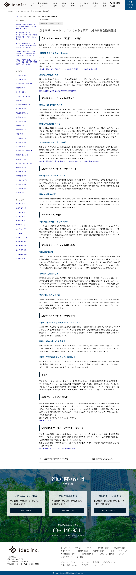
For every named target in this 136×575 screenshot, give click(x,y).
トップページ (65, 548)
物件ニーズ (95, 4)
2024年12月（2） (21, 229)
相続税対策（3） (21, 130)
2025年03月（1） (21, 216)
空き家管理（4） (21, 138)
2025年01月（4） (21, 225)
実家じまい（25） (21, 159)
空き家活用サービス (43, 4)
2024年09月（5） (21, 242)
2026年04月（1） (21, 204)
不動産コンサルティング (118, 551)
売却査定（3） (20, 193)
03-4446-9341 (68, 530)
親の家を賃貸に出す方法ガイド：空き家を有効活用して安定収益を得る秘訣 (68, 69)
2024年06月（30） (22, 254)
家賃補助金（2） (21, 117)
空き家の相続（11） (22, 180)
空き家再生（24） (21, 172)
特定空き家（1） (21, 88)
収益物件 (73, 4)
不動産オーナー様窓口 (106, 554)
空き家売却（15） (21, 121)
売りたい (55, 4)
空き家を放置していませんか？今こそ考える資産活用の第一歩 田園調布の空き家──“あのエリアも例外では (26, 36)
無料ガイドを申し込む (47, 420)
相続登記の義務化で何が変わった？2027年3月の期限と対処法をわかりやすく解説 (26, 26)
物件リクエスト (66, 551)
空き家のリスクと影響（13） (25, 151)
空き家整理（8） (21, 109)
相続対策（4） (20, 125)
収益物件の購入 (98, 551)
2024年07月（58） (22, 250)
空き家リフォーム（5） (23, 96)
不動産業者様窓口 (86, 554)
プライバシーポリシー (69, 562)
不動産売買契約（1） (22, 113)
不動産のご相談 (84, 4)
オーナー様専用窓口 (109, 510)
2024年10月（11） (21, 237)
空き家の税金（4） (22, 92)
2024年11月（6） (21, 233)
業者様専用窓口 (68, 510)
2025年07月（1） (21, 212)
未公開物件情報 (119, 548)
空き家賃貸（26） (21, 79)
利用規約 (85, 565)
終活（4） (19, 100)
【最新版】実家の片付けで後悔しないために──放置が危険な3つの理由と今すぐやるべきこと (26, 53)
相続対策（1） (20, 134)
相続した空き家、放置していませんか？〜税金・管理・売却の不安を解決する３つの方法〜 (26, 62)
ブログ (121, 554)
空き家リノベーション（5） (24, 163)
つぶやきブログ (66, 557)
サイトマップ (98, 565)
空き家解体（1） (21, 147)
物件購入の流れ (103, 548)
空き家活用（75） (21, 75)
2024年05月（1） (21, 258)
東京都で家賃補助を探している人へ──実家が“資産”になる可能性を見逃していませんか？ (26, 45)
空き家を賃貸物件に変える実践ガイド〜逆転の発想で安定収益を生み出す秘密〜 (70, 161)
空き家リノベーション (55, 23)
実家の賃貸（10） (21, 176)
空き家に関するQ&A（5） (24, 84)
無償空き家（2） (21, 167)
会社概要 (104, 4)
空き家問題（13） (21, 142)
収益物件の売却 (82, 551)
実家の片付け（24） (22, 155)
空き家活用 (43, 23)
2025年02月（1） (21, 221)
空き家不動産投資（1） (23, 105)
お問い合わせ (26, 510)
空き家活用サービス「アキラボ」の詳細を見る (57, 448)
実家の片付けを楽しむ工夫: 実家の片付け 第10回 (57, 91)
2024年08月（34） (22, 246)
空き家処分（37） (21, 188)
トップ (32, 4)
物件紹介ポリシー (110, 562)
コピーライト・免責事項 (90, 562)
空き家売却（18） (21, 184)
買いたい (64, 4)
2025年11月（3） (21, 208)
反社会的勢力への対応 (69, 565)
